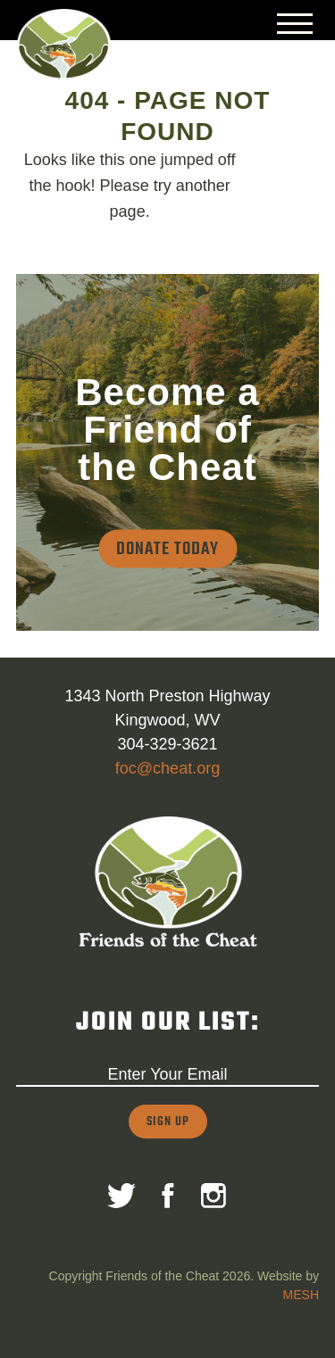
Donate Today (167, 549)
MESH (301, 1295)
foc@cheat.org (167, 768)
